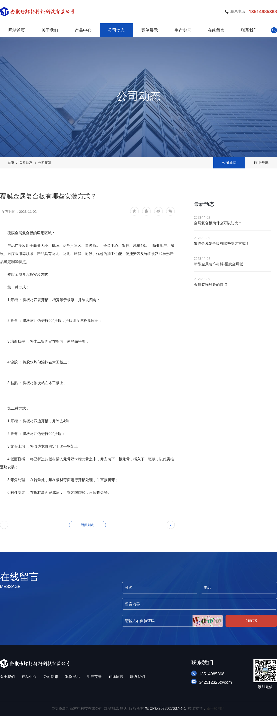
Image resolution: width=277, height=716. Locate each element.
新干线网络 (215, 708)
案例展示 (149, 30)
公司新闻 (44, 163)
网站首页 (16, 30)
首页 (11, 163)
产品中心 (83, 30)
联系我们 (249, 30)
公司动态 (116, 30)
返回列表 (87, 525)
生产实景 (183, 30)
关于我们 (50, 30)
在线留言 (216, 30)
